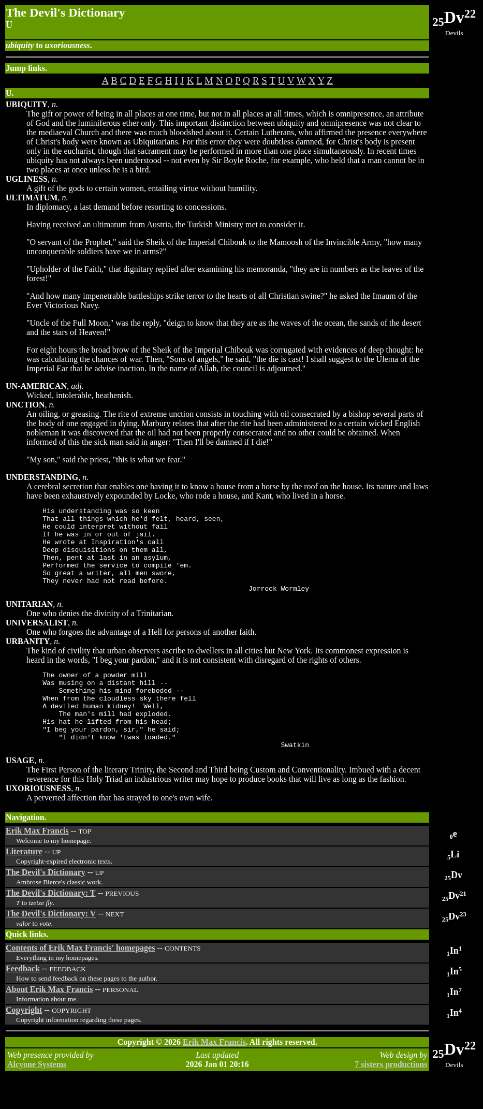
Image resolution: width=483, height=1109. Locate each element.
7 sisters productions (391, 1096)
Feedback (23, 1001)
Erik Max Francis (37, 863)
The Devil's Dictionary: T (50, 925)
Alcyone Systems (36, 1096)
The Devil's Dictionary (45, 904)
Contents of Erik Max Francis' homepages (80, 980)
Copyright (24, 1042)
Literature (24, 884)
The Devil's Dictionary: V (51, 946)
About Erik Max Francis (49, 1021)
